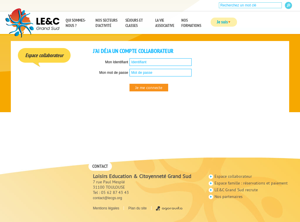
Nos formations (191, 23)
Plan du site (137, 208)
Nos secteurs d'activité (106, 23)
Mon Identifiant (116, 62)
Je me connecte (148, 87)
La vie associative (164, 23)
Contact (100, 166)
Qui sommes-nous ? (76, 23)
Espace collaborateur (233, 176)
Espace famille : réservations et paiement (251, 183)
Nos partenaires (228, 196)
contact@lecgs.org (107, 198)
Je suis (221, 22)
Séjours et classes (134, 23)
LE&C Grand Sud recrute (236, 189)
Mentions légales (106, 208)
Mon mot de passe (113, 73)
